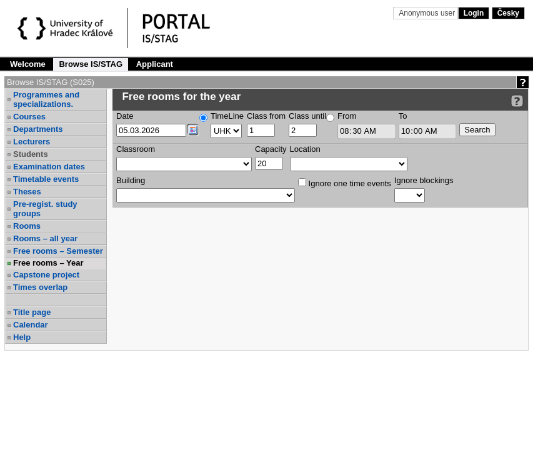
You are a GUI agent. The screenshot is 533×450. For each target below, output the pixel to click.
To (403, 116)
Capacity (271, 149)
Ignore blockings (424, 180)
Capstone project (46, 274)
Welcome (28, 64)
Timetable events (46, 179)
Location (305, 149)
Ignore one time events (344, 183)
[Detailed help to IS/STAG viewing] (517, 101)
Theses (27, 191)
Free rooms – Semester (58, 251)
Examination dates (49, 166)
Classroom (135, 149)
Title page (32, 312)
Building (130, 180)
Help (22, 337)
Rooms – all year (45, 238)
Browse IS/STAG (90, 64)
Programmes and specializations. (46, 99)
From (346, 116)
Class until (307, 116)
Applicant (154, 64)
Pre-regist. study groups (45, 208)
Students (30, 154)
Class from (266, 116)
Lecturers (31, 141)
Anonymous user (428, 13)
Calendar (30, 324)
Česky (508, 13)
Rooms (27, 226)
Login (474, 13)
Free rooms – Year (48, 263)
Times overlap (40, 287)
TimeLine (227, 116)
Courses (29, 116)
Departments (37, 129)
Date (124, 116)
